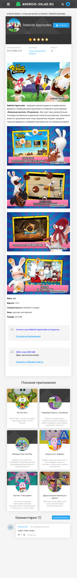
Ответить (32, 535)
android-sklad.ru (14, 13)
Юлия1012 (23, 526)
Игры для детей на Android (35, 13)
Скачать (61, 25)
